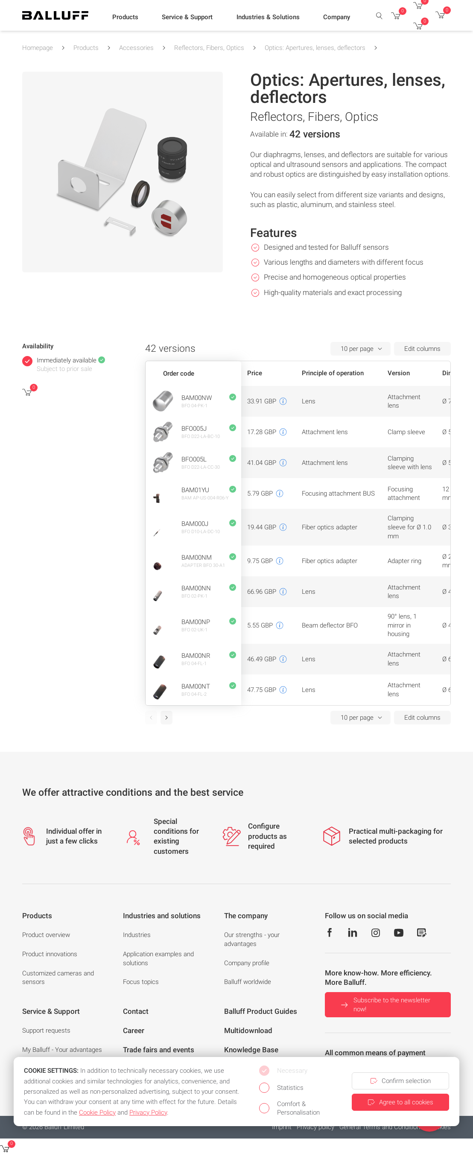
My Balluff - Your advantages (62, 1050)
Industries (137, 935)
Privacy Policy (148, 1112)
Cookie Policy (97, 1112)
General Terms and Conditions (381, 1127)
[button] (125, 17)
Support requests (46, 1030)
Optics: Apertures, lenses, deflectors (315, 48)
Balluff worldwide (247, 982)
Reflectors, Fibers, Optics (209, 48)
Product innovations (49, 954)
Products (86, 48)
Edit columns (422, 349)
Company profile (246, 963)
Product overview (46, 935)
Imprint (282, 1127)
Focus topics (141, 982)
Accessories (136, 48)
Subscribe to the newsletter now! (384, 1004)
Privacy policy (315, 1127)
